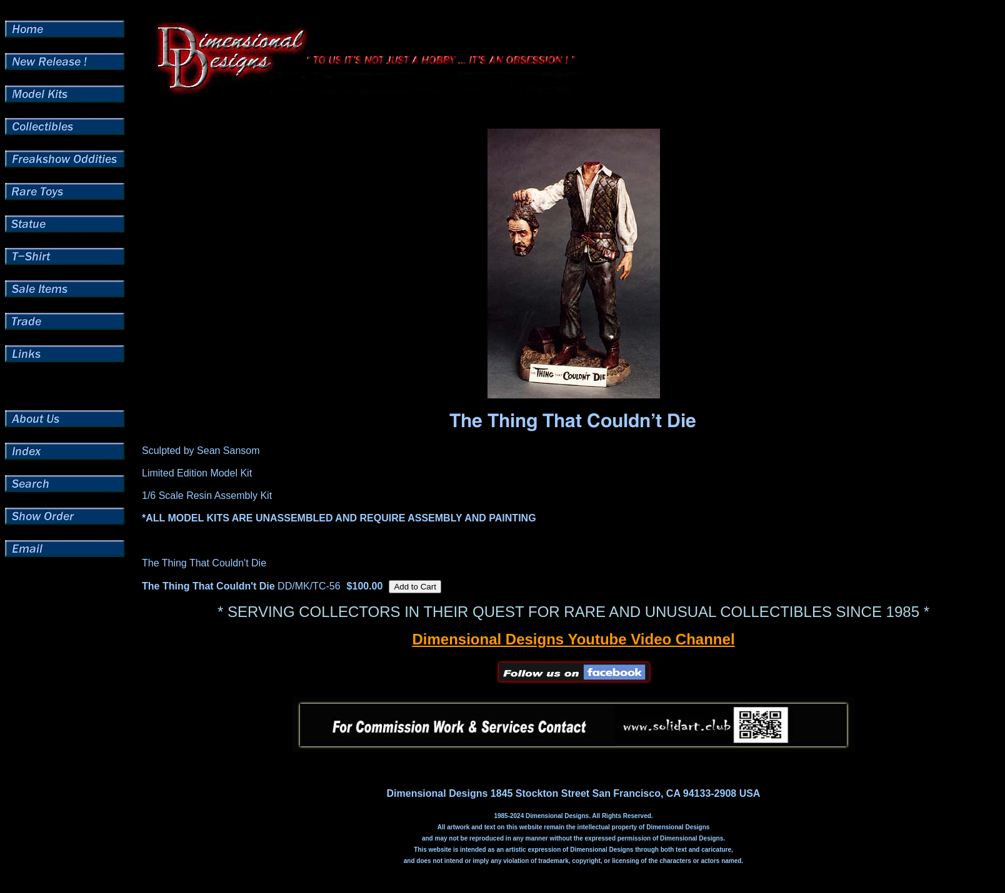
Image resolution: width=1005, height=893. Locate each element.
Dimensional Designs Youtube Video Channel (573, 639)
